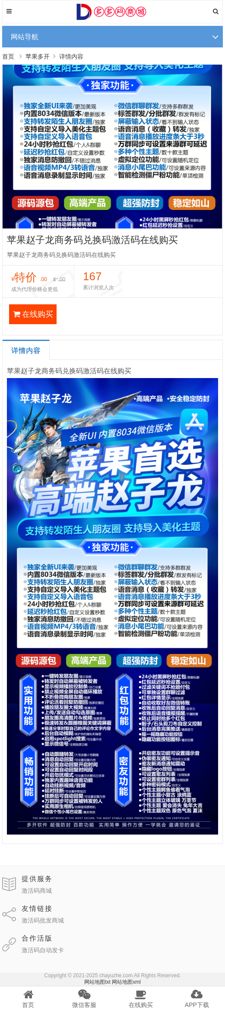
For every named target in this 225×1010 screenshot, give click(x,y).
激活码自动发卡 (43, 950)
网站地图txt (97, 982)
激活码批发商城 (43, 920)
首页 (8, 56)
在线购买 (33, 314)
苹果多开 (37, 56)
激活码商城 (37, 890)
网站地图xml (126, 982)
